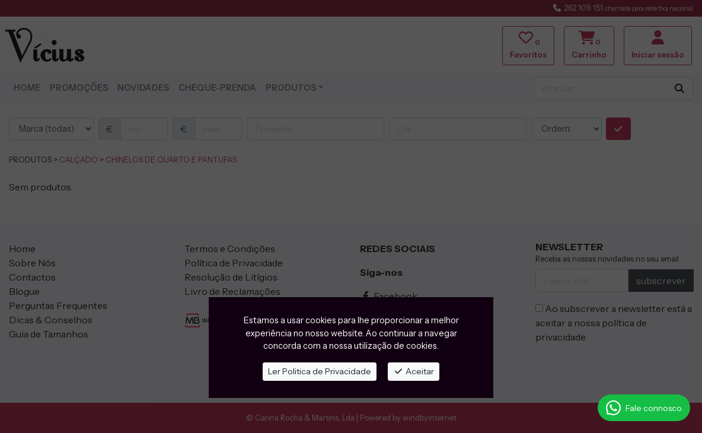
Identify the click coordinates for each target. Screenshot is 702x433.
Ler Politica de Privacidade (319, 371)
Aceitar (413, 371)
